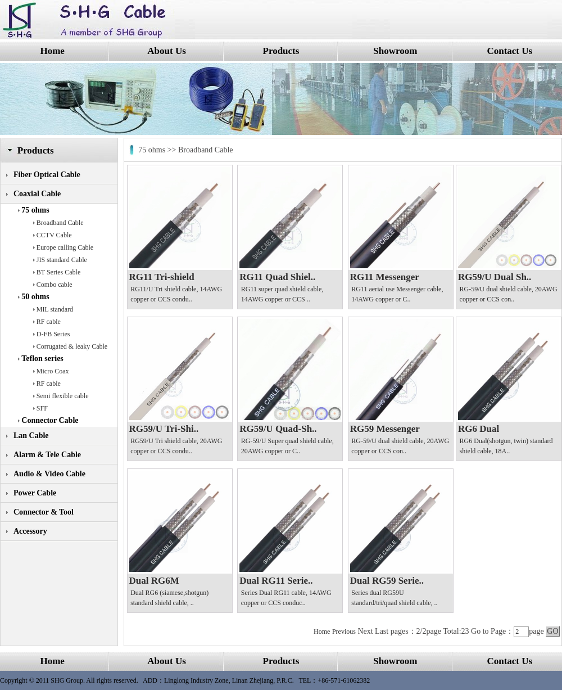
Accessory (30, 531)
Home (52, 51)
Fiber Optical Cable (46, 174)
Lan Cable (31, 435)
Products (281, 51)
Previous (344, 631)
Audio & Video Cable (49, 474)
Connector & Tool (43, 512)
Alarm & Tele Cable (47, 454)
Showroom (395, 51)
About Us (166, 51)
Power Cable (34, 493)
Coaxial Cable (37, 194)
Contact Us (509, 51)
